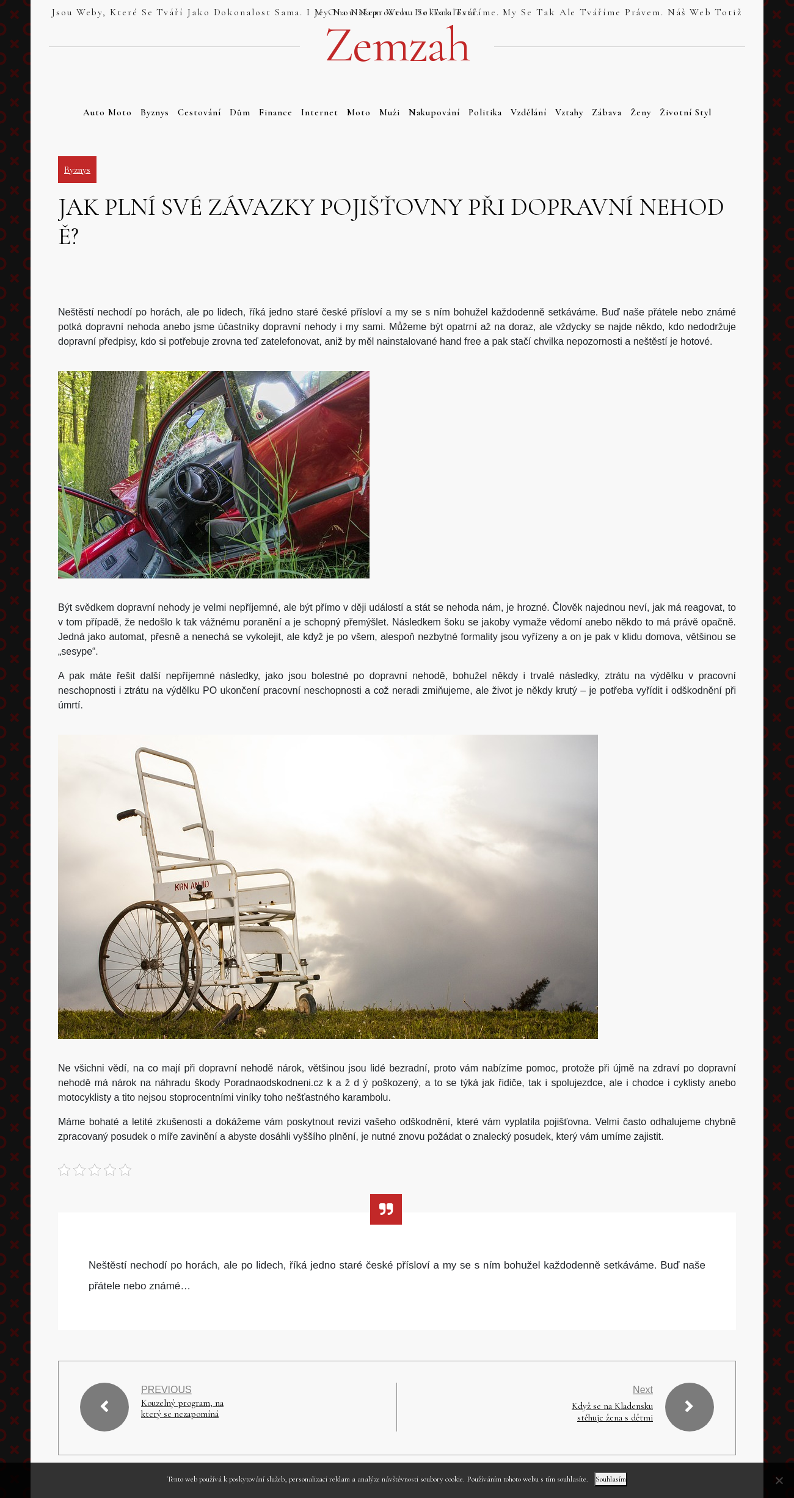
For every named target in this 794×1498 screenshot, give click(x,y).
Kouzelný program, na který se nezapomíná (183, 1409)
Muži (389, 112)
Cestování (199, 112)
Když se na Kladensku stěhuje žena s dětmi (611, 1412)
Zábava (607, 112)
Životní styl (686, 112)
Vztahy (569, 112)
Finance (276, 112)
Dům (240, 112)
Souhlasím (611, 1479)
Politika (485, 112)
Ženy (640, 112)
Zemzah (397, 45)
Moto (359, 112)
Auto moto (107, 112)
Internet (319, 112)
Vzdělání (529, 112)
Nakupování (434, 112)
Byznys (154, 112)
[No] (779, 1480)
